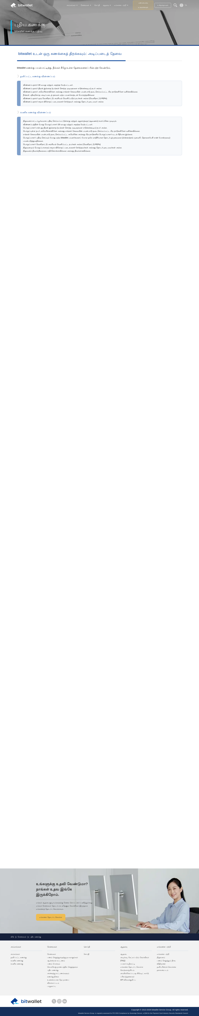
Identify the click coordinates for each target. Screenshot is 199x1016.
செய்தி (97, 5)
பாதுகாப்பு (51, 986)
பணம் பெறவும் (53, 964)
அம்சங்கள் (71, 5)
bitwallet (21, 5)
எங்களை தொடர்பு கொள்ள (57, 917)
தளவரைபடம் (162, 970)
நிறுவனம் (161, 957)
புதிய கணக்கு (53, 970)
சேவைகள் (85, 5)
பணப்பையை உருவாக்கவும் (143, 5)
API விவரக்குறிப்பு (128, 980)
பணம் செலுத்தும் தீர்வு (166, 961)
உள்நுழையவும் (162, 5)
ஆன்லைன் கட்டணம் (56, 961)
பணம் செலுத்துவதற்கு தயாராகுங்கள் (62, 957)
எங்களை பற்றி (120, 5)
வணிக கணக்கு (17, 961)
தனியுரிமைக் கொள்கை (166, 967)
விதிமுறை (161, 964)
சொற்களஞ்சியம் (127, 970)
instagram (59, 1001)
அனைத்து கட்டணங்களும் (58, 973)
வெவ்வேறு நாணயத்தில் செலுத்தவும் (62, 967)
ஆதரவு (106, 5)
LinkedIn (64, 1001)
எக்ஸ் (54, 1001)
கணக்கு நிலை (53, 977)
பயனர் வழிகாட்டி (127, 964)
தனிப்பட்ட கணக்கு (19, 957)
